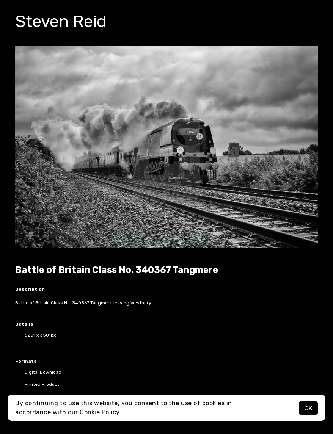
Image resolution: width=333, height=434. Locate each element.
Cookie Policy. (100, 412)
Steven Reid (61, 21)
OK (308, 408)
